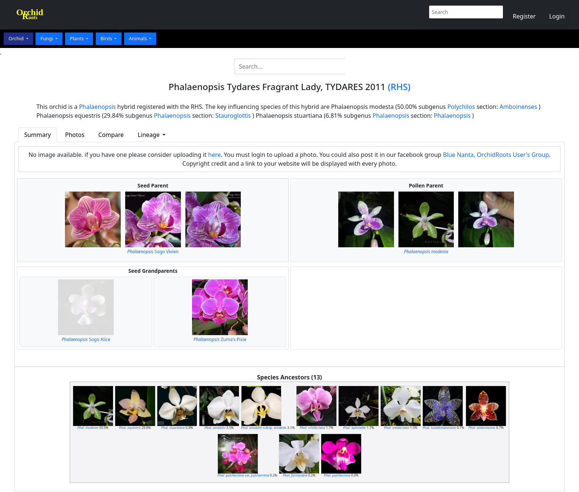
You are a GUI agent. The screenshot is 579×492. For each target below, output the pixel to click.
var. (243, 475)
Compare (111, 135)
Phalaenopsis (97, 107)
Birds (106, 38)
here (214, 155)
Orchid (16, 38)
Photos (74, 135)
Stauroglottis (233, 115)
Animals (138, 38)
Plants (77, 38)
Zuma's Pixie (220, 339)
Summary (37, 135)
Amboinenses (518, 107)
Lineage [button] (149, 135)
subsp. (264, 427)
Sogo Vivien (153, 251)
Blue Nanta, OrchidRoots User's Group (496, 155)
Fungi (47, 38)
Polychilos (461, 107)
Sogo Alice (86, 339)
